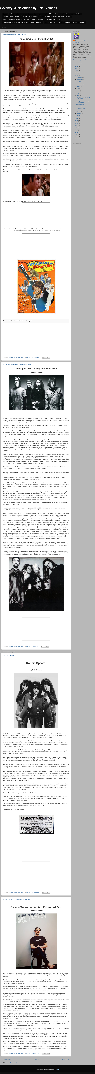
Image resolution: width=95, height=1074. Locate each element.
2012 (76, 139)
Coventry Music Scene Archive (81, 41)
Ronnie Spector (8, 655)
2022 (76, 75)
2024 (76, 70)
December (79, 77)
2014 (76, 134)
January (79, 115)
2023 (76, 73)
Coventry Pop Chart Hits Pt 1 (11, 16)
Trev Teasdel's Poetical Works (53, 22)
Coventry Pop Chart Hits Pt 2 (31, 16)
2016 (76, 130)
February (79, 113)
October (79, 81)
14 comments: (35, 1053)
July (78, 88)
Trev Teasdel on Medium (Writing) (75, 22)
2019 (76, 123)
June (78, 90)
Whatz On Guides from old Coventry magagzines (46, 19)
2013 (76, 136)
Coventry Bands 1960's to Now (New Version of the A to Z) (39, 14)
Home (5, 14)
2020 (76, 121)
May (78, 93)
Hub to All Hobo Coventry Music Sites (69, 14)
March (78, 111)
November (79, 79)
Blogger (57, 1069)
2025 (76, 68)
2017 (76, 127)
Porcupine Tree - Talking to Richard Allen (17, 364)
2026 (76, 66)
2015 (76, 132)
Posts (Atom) (13, 1062)
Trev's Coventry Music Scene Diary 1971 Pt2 (16, 19)
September (80, 84)
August (79, 86)
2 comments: (35, 646)
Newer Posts (7, 1059)
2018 (76, 125)
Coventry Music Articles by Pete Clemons (28, 8)
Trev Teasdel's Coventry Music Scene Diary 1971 (56, 16)
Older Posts (65, 1059)
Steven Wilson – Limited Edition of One (16, 899)
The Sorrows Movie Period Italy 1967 (16, 35)
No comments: (36, 357)
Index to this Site (14, 14)
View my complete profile (79, 59)
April (78, 95)
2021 (76, 118)
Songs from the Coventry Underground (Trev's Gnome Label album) (22, 22)
